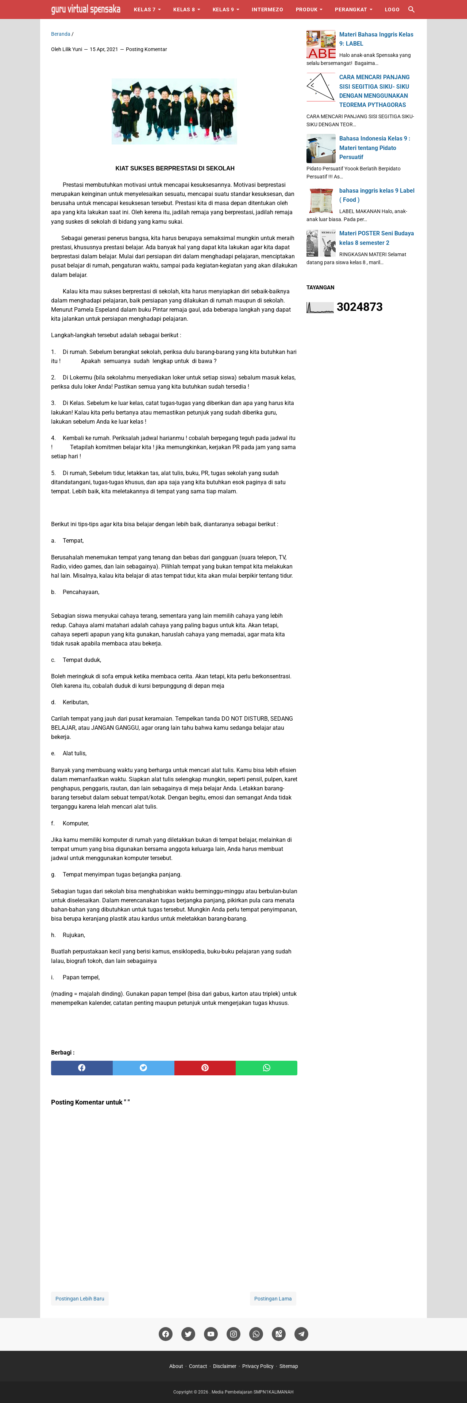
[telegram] (301, 1334)
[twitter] (143, 1068)
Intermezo (267, 9)
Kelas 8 (184, 9)
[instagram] (233, 1334)
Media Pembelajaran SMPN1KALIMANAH (253, 1392)
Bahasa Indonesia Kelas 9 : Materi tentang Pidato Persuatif (374, 147)
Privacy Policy (258, 1366)
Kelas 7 (145, 9)
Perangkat (351, 9)
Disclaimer (224, 1366)
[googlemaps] (279, 1334)
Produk (307, 9)
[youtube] (211, 1334)
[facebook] (82, 1068)
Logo (392, 9)
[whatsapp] (266, 1068)
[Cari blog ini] (411, 9)
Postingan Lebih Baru (79, 1299)
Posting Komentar (146, 49)
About (176, 1366)
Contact (198, 1366)
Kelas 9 (224, 9)
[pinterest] (205, 1068)
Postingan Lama (273, 1299)
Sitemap (288, 1366)
